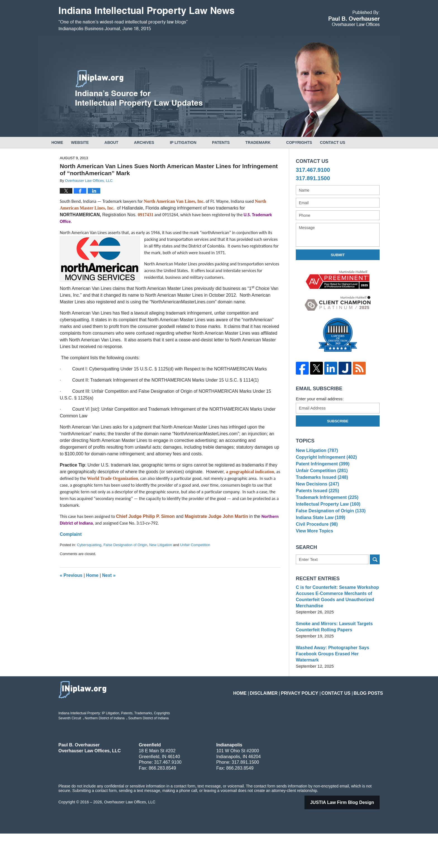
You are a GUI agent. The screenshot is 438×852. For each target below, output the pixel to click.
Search (375, 584)
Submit (338, 255)
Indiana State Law (319, 537)
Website (95, 142)
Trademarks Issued (320, 485)
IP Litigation (198, 142)
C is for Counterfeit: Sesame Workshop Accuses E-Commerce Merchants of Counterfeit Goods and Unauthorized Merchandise (335, 621)
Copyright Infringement (324, 460)
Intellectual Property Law (326, 520)
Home (65, 142)
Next (109, 575)
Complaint (71, 534)
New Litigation (160, 545)
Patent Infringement (321, 468)
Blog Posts (370, 708)
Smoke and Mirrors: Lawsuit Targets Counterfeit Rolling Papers (332, 651)
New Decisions (316, 494)
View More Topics (313, 554)
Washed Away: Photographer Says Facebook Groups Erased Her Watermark (336, 675)
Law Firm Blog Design (349, 820)
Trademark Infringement (325, 511)
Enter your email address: (320, 398)
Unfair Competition (195, 545)
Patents (236, 142)
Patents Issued (316, 503)
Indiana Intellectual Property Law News (146, 19)
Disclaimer (279, 708)
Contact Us (356, 142)
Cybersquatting (89, 545)
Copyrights (315, 142)
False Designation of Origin (125, 545)
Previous (71, 575)
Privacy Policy (310, 708)
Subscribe (338, 421)
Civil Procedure (315, 546)
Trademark (273, 142)
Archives (160, 142)
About (127, 142)
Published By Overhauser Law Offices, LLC (354, 18)
